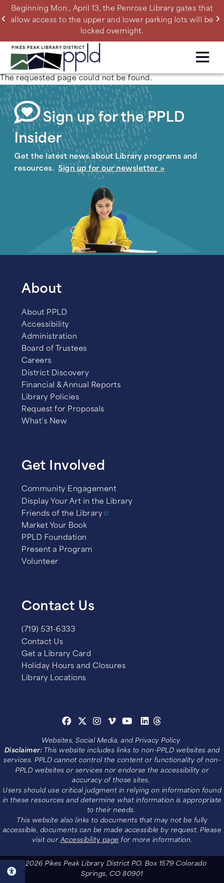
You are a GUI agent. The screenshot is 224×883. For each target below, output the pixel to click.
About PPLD (44, 312)
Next (220, 18)
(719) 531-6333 (48, 629)
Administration (49, 337)
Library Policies (50, 397)
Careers (36, 361)
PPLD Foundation (54, 538)
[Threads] (157, 722)
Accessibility (45, 325)
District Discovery (55, 373)
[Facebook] (67, 722)
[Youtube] (127, 722)
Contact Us (42, 642)
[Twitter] (82, 722)
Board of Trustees (54, 349)
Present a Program (57, 550)
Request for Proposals (63, 409)
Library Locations (53, 678)
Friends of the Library (61, 513)
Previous (5, 18)
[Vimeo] (112, 722)
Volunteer (40, 562)
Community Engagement (68, 489)
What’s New (44, 421)
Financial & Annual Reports (71, 385)
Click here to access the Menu (202, 57)
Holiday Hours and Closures (73, 666)
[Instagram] (98, 722)
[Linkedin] (145, 722)
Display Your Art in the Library (77, 501)
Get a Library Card (56, 654)
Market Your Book (54, 526)
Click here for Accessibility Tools (12, 871)
